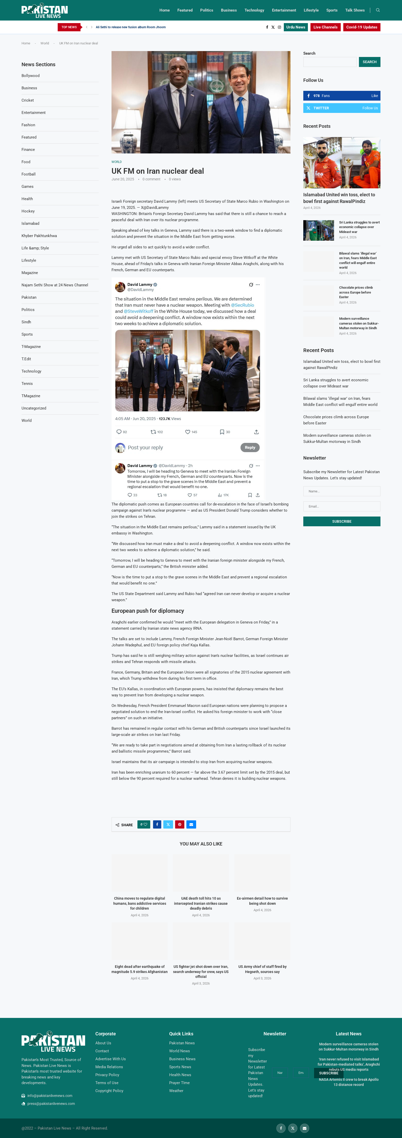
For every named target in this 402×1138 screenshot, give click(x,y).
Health (27, 199)
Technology (254, 10)
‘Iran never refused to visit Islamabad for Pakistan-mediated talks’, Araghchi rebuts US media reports (349, 1064)
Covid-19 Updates (361, 27)
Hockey (28, 211)
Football (29, 174)
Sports (332, 10)
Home (164, 10)
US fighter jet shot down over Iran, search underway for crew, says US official (201, 972)
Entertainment (284, 10)
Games (28, 186)
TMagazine (31, 396)
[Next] (92, 27)
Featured (185, 10)
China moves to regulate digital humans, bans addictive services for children (139, 903)
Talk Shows (355, 10)
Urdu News (295, 27)
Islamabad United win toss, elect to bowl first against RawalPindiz (339, 198)
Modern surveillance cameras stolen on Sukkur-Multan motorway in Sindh (359, 323)
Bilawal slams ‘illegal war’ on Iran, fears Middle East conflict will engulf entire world (358, 260)
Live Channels (326, 27)
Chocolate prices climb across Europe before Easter (356, 292)
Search (309, 53)
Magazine (30, 272)
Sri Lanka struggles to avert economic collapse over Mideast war (359, 227)
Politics (206, 10)
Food (26, 162)
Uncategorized (34, 408)
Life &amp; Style (35, 248)
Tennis (27, 383)
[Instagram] (279, 27)
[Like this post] (145, 824)
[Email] (304, 1128)
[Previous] (87, 27)
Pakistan (29, 297)
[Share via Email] (191, 824)
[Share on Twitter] (168, 824)
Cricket (28, 100)
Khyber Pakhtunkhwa (39, 236)
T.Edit (26, 359)
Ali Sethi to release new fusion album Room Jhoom (131, 27)
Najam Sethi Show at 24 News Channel (55, 285)
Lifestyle (311, 10)
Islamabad (30, 223)
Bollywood (30, 75)
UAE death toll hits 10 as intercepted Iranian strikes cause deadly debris (201, 903)
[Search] (377, 10)
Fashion (28, 125)
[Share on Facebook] (157, 824)
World (45, 43)
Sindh (26, 322)
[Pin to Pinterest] (179, 824)
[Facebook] (267, 27)
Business (229, 10)
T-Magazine (31, 346)
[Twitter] (273, 27)
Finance (28, 149)
